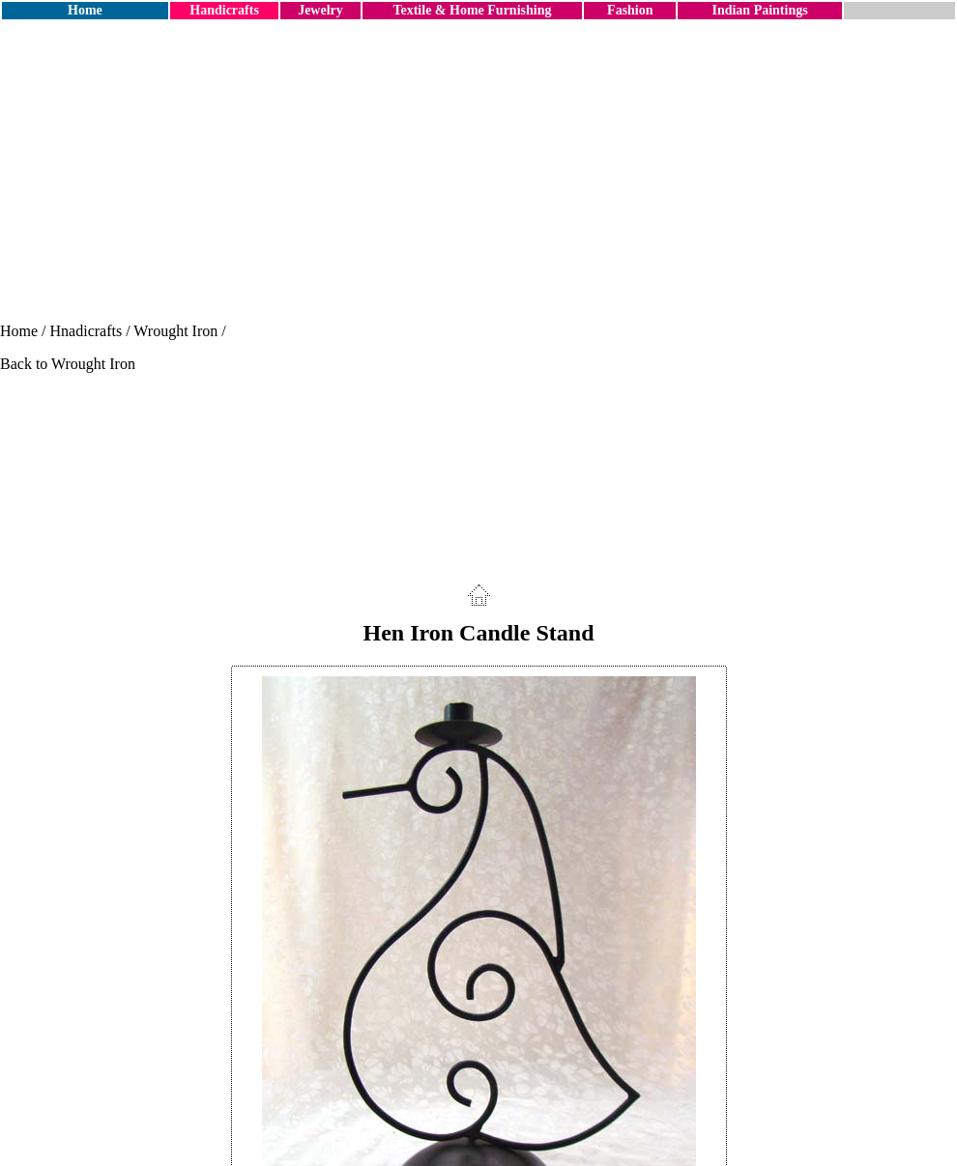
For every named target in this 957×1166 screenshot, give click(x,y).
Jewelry (320, 10)
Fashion (629, 10)
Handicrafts (224, 10)
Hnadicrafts (86, 331)
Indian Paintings (759, 10)
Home (85, 10)
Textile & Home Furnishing (471, 10)
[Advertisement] (478, 172)
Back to (25, 363)
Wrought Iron (175, 331)
